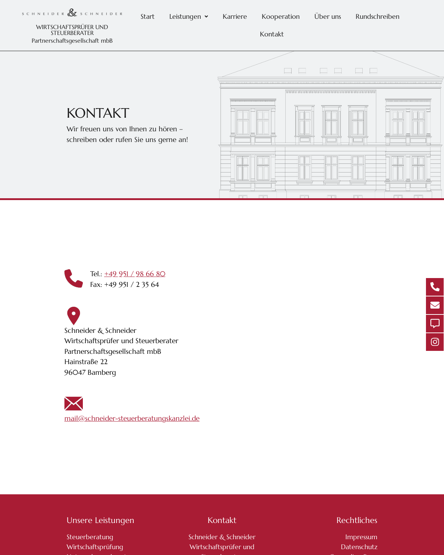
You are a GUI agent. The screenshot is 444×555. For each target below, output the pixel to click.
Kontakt (272, 34)
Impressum (361, 537)
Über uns (327, 16)
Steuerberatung (90, 537)
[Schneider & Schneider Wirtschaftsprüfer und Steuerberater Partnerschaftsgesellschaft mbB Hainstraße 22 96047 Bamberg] (333, 347)
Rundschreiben (377, 16)
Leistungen (188, 16)
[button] (189, 16)
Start (148, 16)
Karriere (235, 16)
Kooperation (281, 16)
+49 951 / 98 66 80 (134, 273)
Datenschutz (359, 546)
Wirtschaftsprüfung (95, 546)
